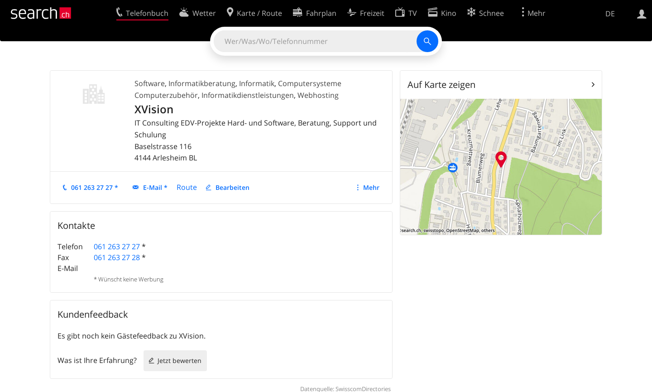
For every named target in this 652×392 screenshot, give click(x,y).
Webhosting (318, 95)
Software (149, 83)
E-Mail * (155, 187)
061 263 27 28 (117, 257)
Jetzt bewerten (179, 360)
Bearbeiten (232, 187)
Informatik (256, 83)
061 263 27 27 (117, 247)
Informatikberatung (201, 83)
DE (610, 14)
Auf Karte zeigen (441, 84)
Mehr (371, 187)
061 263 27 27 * (94, 187)
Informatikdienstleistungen (247, 95)
